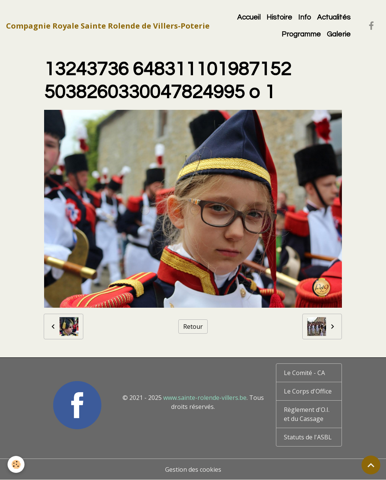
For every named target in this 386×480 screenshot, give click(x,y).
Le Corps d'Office (308, 391)
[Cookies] (16, 464)
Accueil (248, 17)
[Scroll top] (370, 465)
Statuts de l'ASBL (308, 437)
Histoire (279, 17)
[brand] (108, 26)
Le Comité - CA (304, 373)
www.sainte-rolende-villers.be (205, 397)
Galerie (339, 34)
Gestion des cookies (193, 469)
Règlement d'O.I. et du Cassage (306, 414)
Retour (193, 326)
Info (304, 17)
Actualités (334, 17)
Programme (301, 34)
